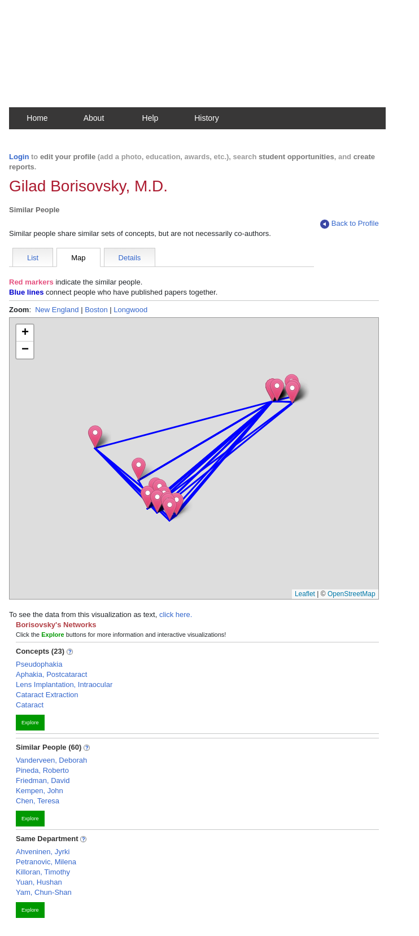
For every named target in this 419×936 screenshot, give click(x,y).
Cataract (29, 705)
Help (150, 118)
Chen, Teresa (37, 801)
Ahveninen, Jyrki (42, 851)
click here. (176, 614)
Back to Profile (349, 224)
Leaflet (305, 594)
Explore (30, 722)
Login (19, 156)
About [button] (94, 118)
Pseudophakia (39, 664)
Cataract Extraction (47, 694)
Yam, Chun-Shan (44, 892)
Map (78, 257)
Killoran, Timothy (43, 872)
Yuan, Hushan (39, 882)
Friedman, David (42, 780)
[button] (139, 468)
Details (130, 257)
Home (37, 118)
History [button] (206, 118)
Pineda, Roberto (42, 770)
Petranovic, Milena (46, 862)
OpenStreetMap (352, 594)
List (32, 257)
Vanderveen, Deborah (51, 760)
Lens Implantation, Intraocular (64, 684)
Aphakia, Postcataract (51, 674)
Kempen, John (39, 790)
